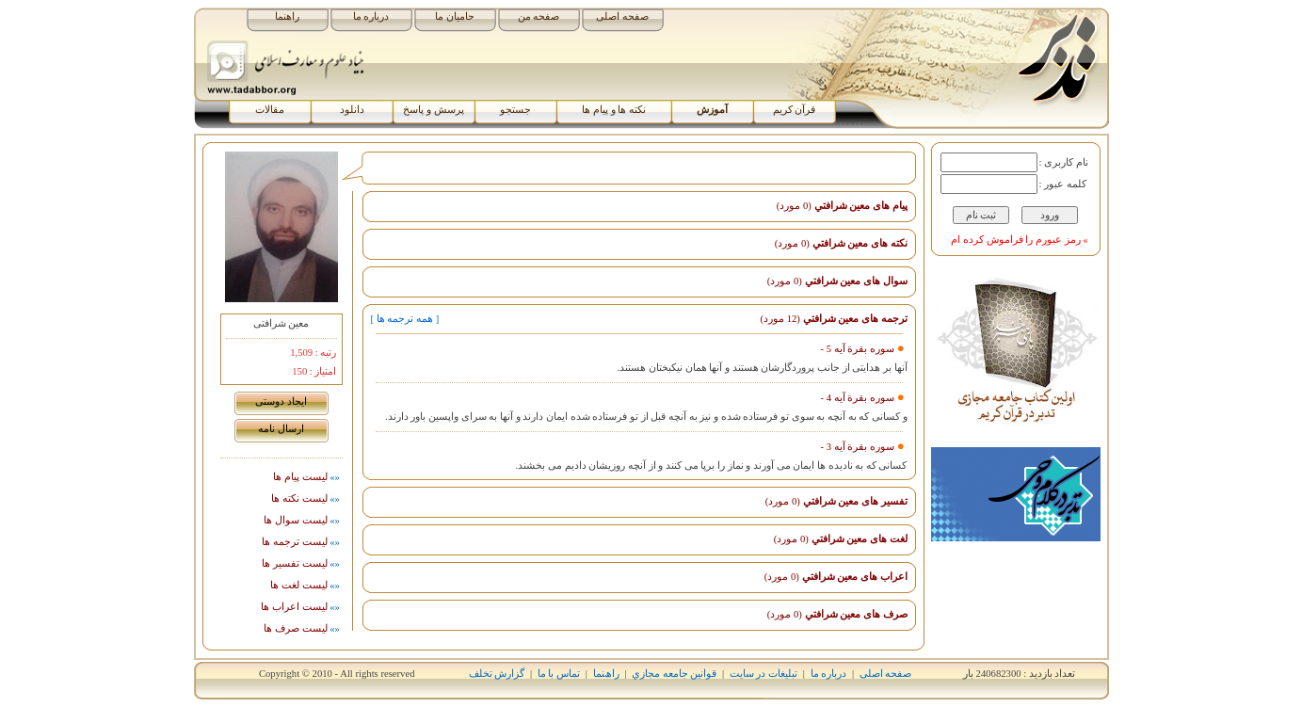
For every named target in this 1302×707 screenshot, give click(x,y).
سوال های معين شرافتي (837, 281)
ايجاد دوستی (281, 401)
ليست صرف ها (303, 628)
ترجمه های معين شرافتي (833, 318)
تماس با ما (559, 673)
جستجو (515, 109)
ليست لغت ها (306, 585)
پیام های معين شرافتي (842, 206)
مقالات (269, 109)
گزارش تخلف (497, 673)
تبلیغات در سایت (763, 673)
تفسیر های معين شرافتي (836, 501)
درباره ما (371, 16)
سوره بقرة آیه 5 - (858, 349)
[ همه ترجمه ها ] (405, 318)
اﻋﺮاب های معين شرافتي (836, 576)
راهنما (287, 16)
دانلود (352, 109)
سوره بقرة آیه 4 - (858, 398)
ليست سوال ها (303, 520)
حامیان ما (454, 16)
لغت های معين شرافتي (841, 539)
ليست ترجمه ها (302, 542)
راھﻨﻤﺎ (606, 673)
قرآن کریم (794, 109)
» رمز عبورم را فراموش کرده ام (1019, 239)
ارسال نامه (281, 429)
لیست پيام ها (307, 477)
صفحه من (539, 16)
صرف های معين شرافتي (837, 614)
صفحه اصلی (622, 16)
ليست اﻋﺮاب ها (301, 607)
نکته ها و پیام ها (614, 109)
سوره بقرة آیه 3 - (858, 447)
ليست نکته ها (306, 498)
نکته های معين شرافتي (841, 243)
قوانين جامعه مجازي (674, 673)
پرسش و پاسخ (433, 109)
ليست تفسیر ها (302, 563)
